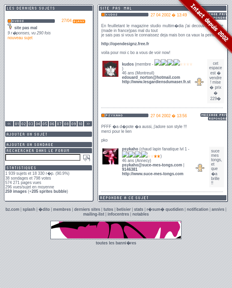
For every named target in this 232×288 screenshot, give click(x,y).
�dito (44, 209)
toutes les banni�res (116, 243)
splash (28, 209)
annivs (218, 209)
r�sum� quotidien (165, 209)
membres (62, 209)
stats (138, 209)
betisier (123, 209)
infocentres (118, 214)
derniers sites (87, 209)
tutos (108, 209)
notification (197, 209)
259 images (16, 191)
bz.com (12, 209)
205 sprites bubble (49, 191)
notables (140, 214)
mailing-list (93, 214)
